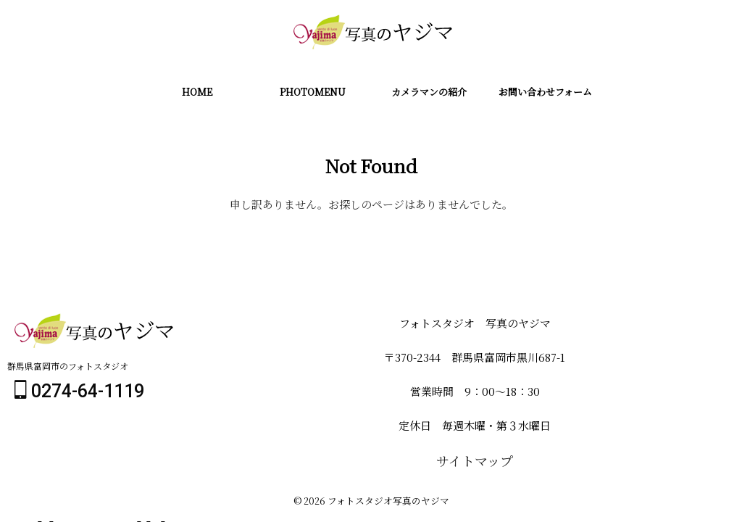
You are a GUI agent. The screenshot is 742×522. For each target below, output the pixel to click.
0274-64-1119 (79, 393)
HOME (197, 92)
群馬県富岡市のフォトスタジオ (67, 368)
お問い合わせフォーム (545, 92)
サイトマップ (475, 461)
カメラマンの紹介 (429, 92)
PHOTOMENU (313, 92)
